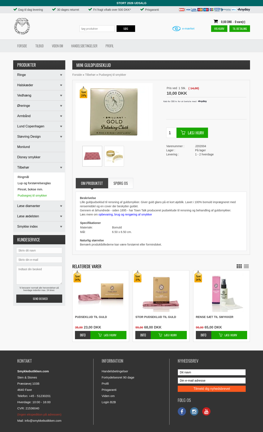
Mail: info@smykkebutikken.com (39, 420)
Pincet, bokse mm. (30, 189)
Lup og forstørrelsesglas (34, 183)
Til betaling (240, 28)
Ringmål (23, 177)
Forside (22, 45)
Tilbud (39, 45)
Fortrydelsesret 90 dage (118, 377)
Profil (110, 45)
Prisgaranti (109, 389)
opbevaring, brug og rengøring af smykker (125, 214)
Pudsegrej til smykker (32, 195)
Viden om (57, 45)
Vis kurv (219, 28)
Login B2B (109, 402)
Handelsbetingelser (84, 45)
